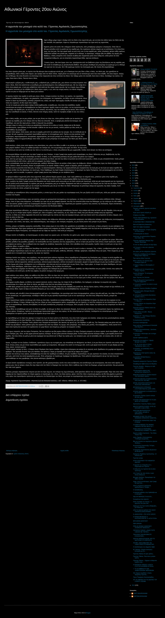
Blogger (88, 613)
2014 (133, 186)
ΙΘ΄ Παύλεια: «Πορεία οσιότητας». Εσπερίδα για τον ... (143, 550)
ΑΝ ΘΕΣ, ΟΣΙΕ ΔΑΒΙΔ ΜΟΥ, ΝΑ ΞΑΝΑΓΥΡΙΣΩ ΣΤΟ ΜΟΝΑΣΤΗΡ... (144, 543)
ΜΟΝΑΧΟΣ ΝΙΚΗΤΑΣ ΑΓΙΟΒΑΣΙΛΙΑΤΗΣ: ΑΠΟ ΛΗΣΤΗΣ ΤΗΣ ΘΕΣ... (145, 379)
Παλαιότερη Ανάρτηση (118, 450)
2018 (133, 175)
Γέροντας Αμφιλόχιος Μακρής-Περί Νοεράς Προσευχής (143, 241)
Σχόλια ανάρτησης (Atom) (21, 454)
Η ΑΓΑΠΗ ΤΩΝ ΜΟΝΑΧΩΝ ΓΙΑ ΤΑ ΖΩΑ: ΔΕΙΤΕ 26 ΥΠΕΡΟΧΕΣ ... (144, 400)
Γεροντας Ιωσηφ (138, 458)
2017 (133, 178)
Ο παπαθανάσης (138, 490)
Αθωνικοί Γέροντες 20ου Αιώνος (35, 9)
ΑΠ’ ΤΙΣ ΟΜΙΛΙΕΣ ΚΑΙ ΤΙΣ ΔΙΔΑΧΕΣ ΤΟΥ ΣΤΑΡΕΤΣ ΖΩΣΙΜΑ (145, 580)
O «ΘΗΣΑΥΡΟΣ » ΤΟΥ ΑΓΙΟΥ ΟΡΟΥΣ (144, 514)
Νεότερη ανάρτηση (11, 450)
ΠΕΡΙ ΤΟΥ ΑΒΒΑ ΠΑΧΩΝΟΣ (141, 227)
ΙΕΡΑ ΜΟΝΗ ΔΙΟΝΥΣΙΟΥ (140, 521)
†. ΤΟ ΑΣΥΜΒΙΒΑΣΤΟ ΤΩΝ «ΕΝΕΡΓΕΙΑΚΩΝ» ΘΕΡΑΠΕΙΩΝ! (143, 569)
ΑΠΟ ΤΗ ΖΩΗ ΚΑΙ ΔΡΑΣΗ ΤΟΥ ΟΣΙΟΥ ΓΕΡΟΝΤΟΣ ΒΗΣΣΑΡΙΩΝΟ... (144, 510)
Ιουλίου (135, 190)
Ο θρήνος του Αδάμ (139, 215)
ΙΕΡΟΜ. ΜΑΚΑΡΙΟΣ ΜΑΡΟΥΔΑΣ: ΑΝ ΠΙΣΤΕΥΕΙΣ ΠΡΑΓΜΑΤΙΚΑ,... (144, 383)
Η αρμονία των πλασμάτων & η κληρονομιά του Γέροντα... (142, 465)
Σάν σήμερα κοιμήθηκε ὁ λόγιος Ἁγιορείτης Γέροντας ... (142, 573)
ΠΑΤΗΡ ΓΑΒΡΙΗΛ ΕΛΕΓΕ (140, 338)
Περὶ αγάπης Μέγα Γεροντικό (141, 258)
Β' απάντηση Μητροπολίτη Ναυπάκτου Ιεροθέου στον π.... (144, 295)
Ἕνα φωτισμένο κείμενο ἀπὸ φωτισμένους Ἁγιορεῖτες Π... (142, 371)
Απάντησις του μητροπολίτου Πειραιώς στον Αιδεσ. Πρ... (144, 237)
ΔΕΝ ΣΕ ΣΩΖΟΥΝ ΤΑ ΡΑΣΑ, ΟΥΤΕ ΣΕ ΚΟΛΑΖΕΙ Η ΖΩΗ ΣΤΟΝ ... (144, 407)
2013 (133, 585)
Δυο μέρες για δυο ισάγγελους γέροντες (144, 251)
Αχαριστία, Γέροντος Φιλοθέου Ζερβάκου (145, 288)
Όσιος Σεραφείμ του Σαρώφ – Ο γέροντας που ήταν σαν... (142, 502)
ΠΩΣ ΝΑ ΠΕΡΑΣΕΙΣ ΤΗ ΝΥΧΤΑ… (143, 496)
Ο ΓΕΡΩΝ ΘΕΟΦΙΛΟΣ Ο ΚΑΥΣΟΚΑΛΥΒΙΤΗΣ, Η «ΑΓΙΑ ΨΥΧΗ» (145, 517)
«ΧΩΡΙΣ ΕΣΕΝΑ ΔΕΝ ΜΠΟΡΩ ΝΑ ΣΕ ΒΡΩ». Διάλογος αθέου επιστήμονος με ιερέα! (147, 98)
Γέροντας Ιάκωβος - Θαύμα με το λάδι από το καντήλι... (144, 367)
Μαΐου (135, 196)
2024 (133, 165)
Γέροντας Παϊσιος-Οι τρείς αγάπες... (143, 554)
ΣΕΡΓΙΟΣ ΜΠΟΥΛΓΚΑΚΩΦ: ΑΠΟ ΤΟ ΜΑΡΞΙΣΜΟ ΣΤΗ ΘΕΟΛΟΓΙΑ (144, 539)
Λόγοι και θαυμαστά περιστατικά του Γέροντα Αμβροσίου (143, 280)
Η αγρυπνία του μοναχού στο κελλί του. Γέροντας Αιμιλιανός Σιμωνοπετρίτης (46, 31)
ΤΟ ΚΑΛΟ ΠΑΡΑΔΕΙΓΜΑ (140, 322)
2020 (133, 170)
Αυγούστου (136, 188)
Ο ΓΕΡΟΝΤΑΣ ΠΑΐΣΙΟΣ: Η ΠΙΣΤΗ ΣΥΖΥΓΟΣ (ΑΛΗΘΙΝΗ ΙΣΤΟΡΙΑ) (143, 565)
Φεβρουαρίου (137, 203)
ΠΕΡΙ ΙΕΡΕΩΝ (137, 523)
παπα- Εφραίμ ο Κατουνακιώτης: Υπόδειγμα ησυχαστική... (142, 438)
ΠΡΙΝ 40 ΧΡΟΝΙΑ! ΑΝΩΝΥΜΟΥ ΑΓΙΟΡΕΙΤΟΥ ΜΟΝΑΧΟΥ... (142, 527)
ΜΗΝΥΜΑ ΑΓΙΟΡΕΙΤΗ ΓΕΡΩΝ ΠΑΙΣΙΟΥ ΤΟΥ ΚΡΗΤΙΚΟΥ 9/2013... (144, 375)
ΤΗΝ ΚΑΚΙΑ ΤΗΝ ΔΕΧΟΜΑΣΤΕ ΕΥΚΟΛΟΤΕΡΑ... (142, 535)
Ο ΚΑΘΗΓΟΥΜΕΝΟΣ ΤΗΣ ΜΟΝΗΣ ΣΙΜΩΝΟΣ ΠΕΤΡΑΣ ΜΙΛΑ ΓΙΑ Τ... (143, 425)
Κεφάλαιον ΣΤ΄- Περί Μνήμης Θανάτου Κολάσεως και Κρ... (144, 316)
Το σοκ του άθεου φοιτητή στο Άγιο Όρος (145, 244)
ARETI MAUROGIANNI (140, 593)
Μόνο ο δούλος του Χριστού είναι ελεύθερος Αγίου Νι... (142, 261)
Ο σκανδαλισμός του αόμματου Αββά (144, 547)
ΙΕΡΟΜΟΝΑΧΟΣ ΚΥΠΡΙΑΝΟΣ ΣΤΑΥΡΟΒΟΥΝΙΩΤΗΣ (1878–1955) (144, 388)
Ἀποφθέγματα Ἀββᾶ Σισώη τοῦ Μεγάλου (145, 364)
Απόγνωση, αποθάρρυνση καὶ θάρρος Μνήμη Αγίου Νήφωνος (144, 254)
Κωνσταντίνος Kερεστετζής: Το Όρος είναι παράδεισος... (143, 446)
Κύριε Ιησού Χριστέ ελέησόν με (142, 212)
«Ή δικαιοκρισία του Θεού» (141, 234)
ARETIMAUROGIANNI (140, 596)
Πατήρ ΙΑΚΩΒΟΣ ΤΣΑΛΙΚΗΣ (148, 69)
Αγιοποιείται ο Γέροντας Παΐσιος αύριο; (144, 404)
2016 (133, 180)
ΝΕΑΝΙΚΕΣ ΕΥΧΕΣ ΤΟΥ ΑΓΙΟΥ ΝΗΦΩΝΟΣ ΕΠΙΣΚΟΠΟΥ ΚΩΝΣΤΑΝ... (145, 417)
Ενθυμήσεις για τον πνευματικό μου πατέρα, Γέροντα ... (143, 269)
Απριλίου (136, 198)
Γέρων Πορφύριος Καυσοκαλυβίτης (143, 577)
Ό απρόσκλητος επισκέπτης (141, 320)
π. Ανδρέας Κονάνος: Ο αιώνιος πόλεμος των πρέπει (148, 83)
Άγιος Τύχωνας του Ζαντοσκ (141, 277)
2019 (133, 173)
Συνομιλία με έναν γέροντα (141, 499)
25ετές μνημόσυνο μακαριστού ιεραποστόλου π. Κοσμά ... (142, 486)
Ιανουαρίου (136, 206)
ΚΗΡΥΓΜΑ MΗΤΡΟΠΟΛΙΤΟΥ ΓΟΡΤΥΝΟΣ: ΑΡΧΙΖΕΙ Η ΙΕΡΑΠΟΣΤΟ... (141, 412)
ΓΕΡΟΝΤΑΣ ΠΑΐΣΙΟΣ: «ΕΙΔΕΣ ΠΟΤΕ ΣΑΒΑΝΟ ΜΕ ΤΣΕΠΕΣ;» (144, 531)
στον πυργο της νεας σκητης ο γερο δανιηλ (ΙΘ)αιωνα (143, 473)
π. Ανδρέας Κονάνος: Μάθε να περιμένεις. (148, 124)
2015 (133, 183)
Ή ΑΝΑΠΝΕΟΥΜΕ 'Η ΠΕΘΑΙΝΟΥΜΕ (144, 222)
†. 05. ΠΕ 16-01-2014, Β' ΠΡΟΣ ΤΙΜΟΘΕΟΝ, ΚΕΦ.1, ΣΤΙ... (142, 345)
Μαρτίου (136, 201)
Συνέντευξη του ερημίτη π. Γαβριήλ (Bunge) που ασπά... (143, 341)
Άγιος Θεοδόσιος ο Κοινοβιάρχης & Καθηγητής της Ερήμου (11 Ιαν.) (143, 113)
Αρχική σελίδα (64, 450)
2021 (133, 168)
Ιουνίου (135, 193)
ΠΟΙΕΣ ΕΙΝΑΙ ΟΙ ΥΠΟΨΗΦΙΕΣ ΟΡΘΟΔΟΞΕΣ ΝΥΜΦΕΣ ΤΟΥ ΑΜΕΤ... (145, 429)
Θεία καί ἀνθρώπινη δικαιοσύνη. (142, 224)
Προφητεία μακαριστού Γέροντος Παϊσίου (145, 361)
